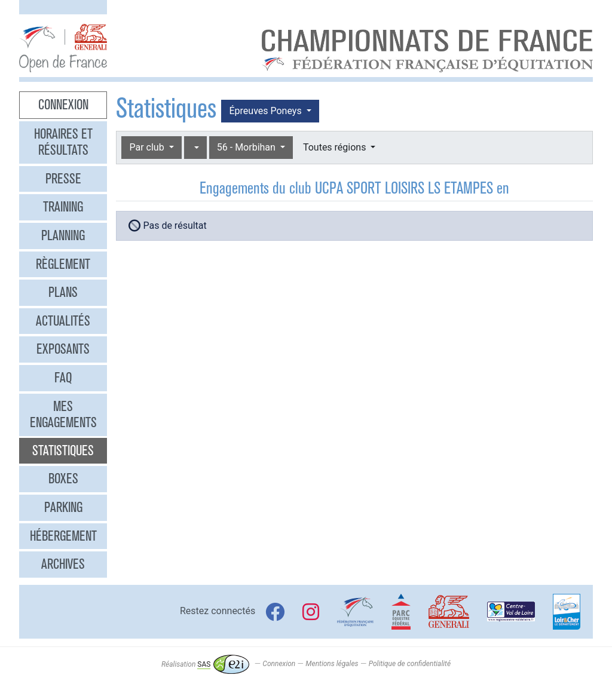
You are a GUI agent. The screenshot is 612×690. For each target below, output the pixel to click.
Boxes (63, 478)
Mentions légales (331, 664)
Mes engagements (63, 414)
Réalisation (205, 664)
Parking (63, 507)
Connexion (63, 104)
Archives (63, 564)
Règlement (63, 264)
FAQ (63, 377)
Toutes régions (335, 147)
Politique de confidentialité (410, 664)
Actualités (63, 320)
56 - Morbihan (247, 147)
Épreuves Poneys (266, 110)
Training (63, 206)
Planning (63, 235)
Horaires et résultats (63, 142)
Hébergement (63, 536)
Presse (63, 178)
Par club (147, 147)
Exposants (63, 349)
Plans (63, 292)
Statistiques (63, 450)
